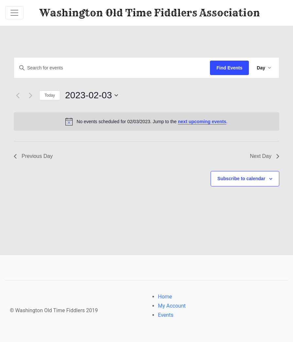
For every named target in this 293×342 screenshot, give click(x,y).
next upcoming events (202, 121)
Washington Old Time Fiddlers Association (150, 13)
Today (49, 95)
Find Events (229, 67)
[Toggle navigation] (14, 12)
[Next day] (30, 95)
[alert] (146, 121)
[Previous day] (18, 95)
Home (165, 297)
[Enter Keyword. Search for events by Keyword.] (112, 68)
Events (165, 315)
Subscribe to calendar (241, 178)
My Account (172, 306)
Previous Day (33, 156)
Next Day (264, 156)
